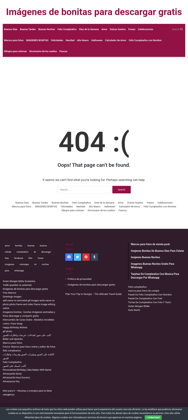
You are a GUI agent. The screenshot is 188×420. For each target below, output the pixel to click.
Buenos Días (10, 29)
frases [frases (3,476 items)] (40, 258)
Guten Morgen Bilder (139, 306)
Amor (104, 29)
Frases (131, 29)
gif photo (7, 331)
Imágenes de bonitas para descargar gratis (25, 289)
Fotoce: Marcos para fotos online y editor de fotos (29, 346)
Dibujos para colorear (15, 51)
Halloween (96, 40)
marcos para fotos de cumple (143, 290)
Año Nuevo (83, 40)
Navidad (70, 40)
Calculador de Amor (115, 40)
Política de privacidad (79, 278)
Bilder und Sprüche (13, 339)
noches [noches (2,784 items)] (45, 264)
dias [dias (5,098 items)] (7, 258)
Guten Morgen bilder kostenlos (19, 281)
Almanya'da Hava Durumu (16, 377)
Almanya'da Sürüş (12, 373)
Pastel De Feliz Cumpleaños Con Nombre (150, 294)
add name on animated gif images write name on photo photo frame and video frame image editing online (29, 304)
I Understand (153, 417)
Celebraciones (145, 29)
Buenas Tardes (28, 29)
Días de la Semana (89, 29)
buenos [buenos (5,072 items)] (43, 245)
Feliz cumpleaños (137, 287)
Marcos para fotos (14, 40)
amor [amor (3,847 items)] (7, 245)
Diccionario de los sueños (43, 51)
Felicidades (57, 40)
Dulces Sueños (118, 29)
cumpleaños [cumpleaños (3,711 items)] (23, 252)
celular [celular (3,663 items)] (8, 252)
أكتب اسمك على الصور (14, 366)
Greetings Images (12, 296)
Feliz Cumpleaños (67, 29)
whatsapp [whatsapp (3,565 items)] (19, 270)
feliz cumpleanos (12, 350)
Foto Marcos (9, 292)
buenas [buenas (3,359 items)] (31, 245)
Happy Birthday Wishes (15, 327)
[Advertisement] (94, 86)
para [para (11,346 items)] (7, 270)
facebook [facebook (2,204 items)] (18, 258)
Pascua (63, 51)
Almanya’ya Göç (11, 381)
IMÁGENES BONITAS (37, 40)
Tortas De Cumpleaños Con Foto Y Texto (149, 302)
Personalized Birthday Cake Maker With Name (27, 369)
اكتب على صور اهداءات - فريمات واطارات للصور (27, 335)
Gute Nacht (134, 310)
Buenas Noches (46, 29)
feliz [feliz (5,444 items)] (30, 258)
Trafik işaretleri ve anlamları (17, 285)
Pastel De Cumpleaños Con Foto (145, 298)
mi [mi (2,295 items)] (35, 264)
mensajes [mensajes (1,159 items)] (24, 264)
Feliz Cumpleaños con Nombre (145, 40)
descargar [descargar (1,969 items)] (46, 252)
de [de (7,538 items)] (35, 252)
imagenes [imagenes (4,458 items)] (9, 264)
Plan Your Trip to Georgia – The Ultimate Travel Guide (93, 294)
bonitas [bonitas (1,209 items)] (18, 245)
